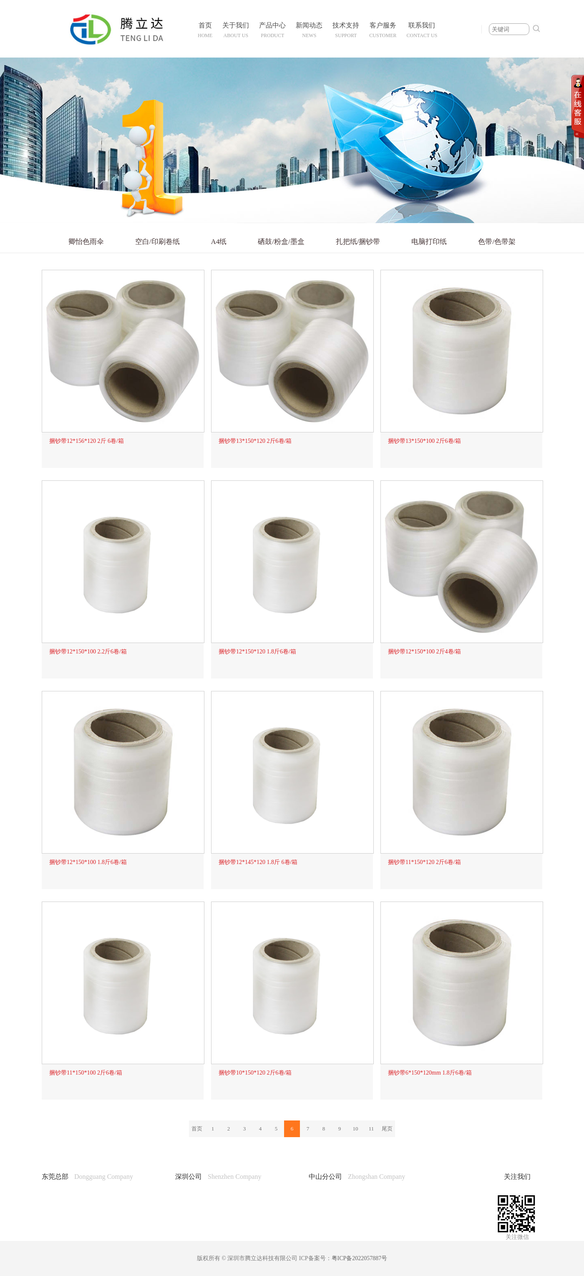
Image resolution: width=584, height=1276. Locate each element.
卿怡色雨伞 (86, 242)
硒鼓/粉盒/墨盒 (281, 242)
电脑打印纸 (429, 242)
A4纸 (219, 242)
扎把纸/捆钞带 (358, 242)
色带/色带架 (497, 242)
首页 (196, 1128)
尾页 (387, 1128)
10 (355, 1128)
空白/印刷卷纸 (157, 242)
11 (371, 1128)
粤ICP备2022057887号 (360, 1258)
